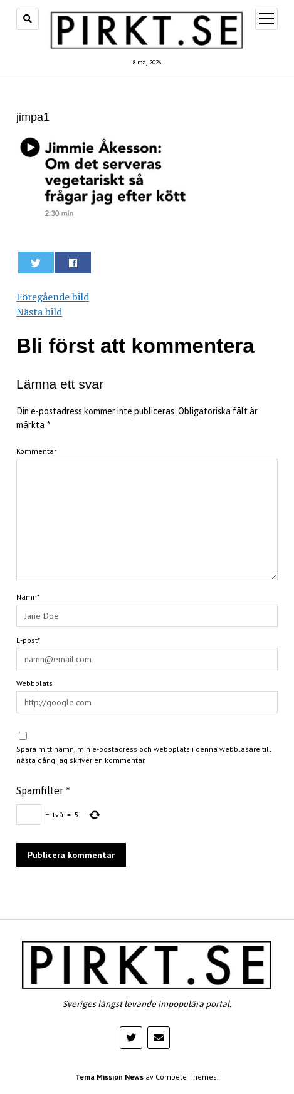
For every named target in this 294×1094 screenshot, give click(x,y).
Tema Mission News (109, 1076)
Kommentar (36, 451)
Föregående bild (52, 297)
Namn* (27, 596)
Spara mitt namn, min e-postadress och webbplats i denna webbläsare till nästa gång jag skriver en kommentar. (143, 754)
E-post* (28, 640)
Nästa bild (39, 312)
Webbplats (34, 683)
